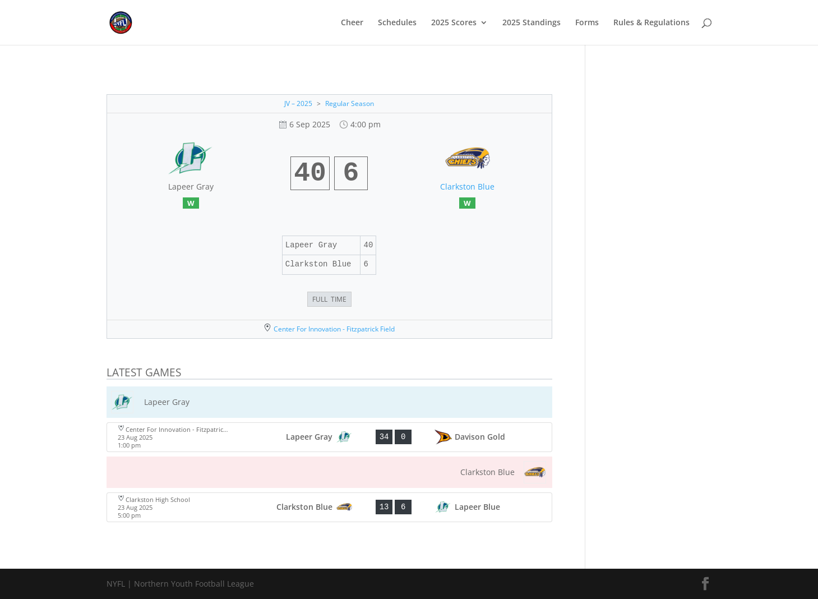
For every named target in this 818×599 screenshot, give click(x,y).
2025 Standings (531, 23)
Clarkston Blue (467, 186)
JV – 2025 (298, 103)
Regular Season (349, 103)
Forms (587, 23)
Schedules (397, 23)
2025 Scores (454, 23)
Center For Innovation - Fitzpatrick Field (334, 329)
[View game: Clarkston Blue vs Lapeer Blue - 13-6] (329, 507)
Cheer (352, 23)
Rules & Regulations (651, 23)
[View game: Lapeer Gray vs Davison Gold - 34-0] (329, 437)
